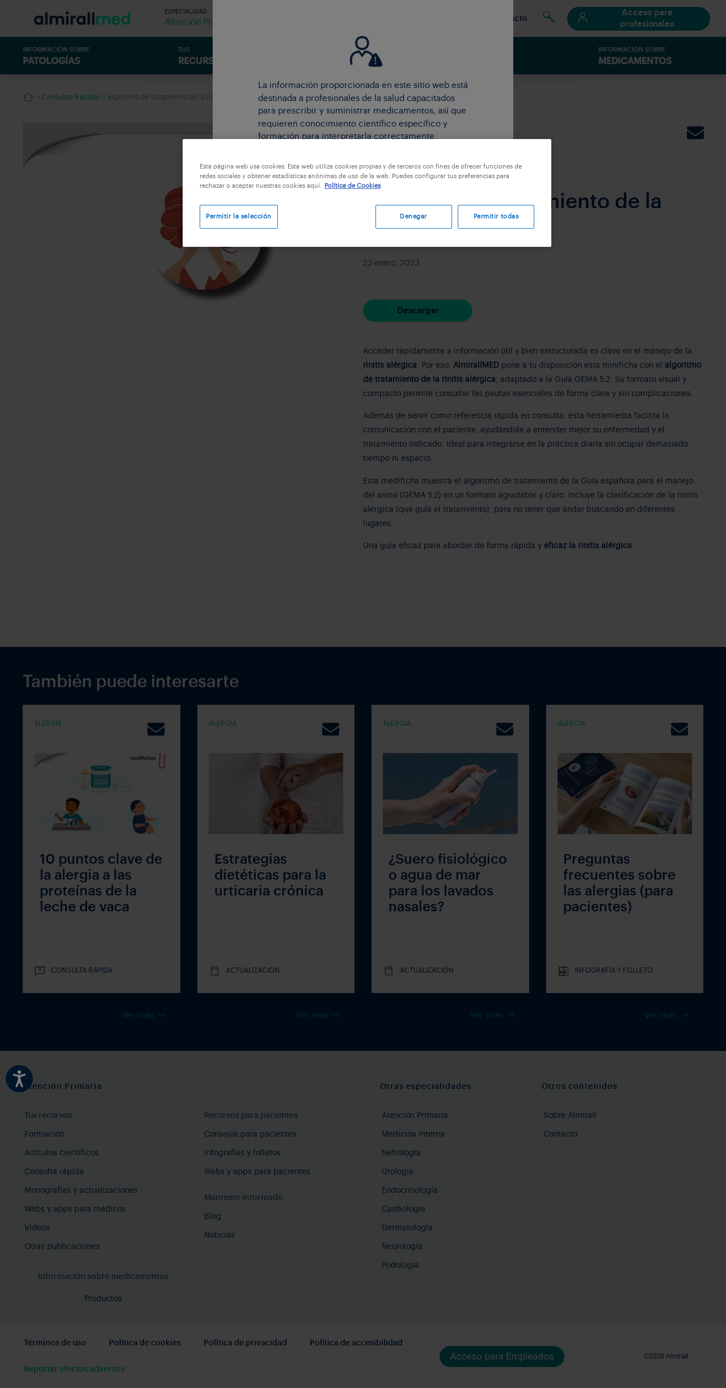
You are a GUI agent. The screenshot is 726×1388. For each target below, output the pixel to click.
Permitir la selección (239, 216)
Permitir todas (496, 216)
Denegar (410, 216)
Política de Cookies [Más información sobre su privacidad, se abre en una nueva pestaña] (352, 186)
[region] (367, 194)
